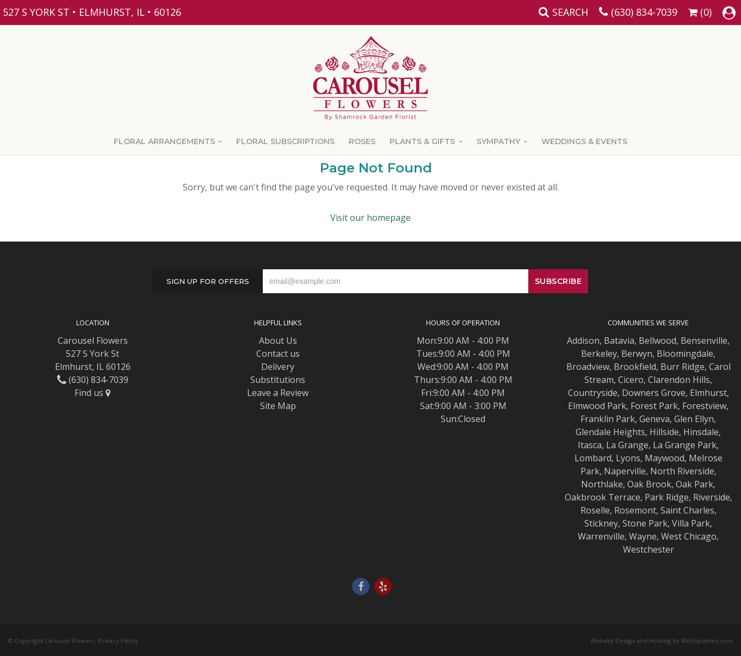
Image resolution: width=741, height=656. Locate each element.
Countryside (593, 393)
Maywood (664, 458)
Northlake (602, 484)
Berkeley (599, 354)
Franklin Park (608, 419)
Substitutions (277, 380)
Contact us (278, 354)
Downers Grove (654, 393)
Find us (92, 393)
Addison (583, 340)
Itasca (590, 445)
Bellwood (657, 340)
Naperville (625, 471)
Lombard (593, 458)
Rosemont (635, 510)
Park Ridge (667, 497)
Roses (362, 141)
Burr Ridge (682, 367)
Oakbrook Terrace (602, 497)
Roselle (595, 510)
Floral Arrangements (164, 141)
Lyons (628, 458)
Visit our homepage (370, 218)
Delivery (277, 367)
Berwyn (636, 354)
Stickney (601, 523)
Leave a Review (277, 393)
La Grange (627, 445)
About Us (278, 340)
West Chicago (689, 536)
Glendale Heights (610, 432)
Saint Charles (687, 510)
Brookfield (635, 367)
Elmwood (586, 406)
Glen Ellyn (694, 419)
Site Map (278, 406)
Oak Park (694, 484)
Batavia (619, 340)
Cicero (631, 380)
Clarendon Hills (679, 380)
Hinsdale (701, 432)
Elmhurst (708, 393)
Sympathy (498, 141)
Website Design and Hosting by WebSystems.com (661, 640)
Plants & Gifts (422, 141)
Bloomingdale (685, 354)
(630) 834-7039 (644, 11)
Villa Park (691, 523)
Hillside (664, 432)
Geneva (654, 419)
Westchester (648, 549)
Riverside (711, 497)
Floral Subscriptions (285, 141)
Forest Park (654, 406)
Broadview (587, 367)
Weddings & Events (584, 141)
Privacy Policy (118, 640)
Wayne (643, 536)
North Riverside (682, 471)
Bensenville (704, 340)
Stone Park (645, 523)
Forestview (704, 406)
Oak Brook (649, 484)
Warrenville (601, 536)
